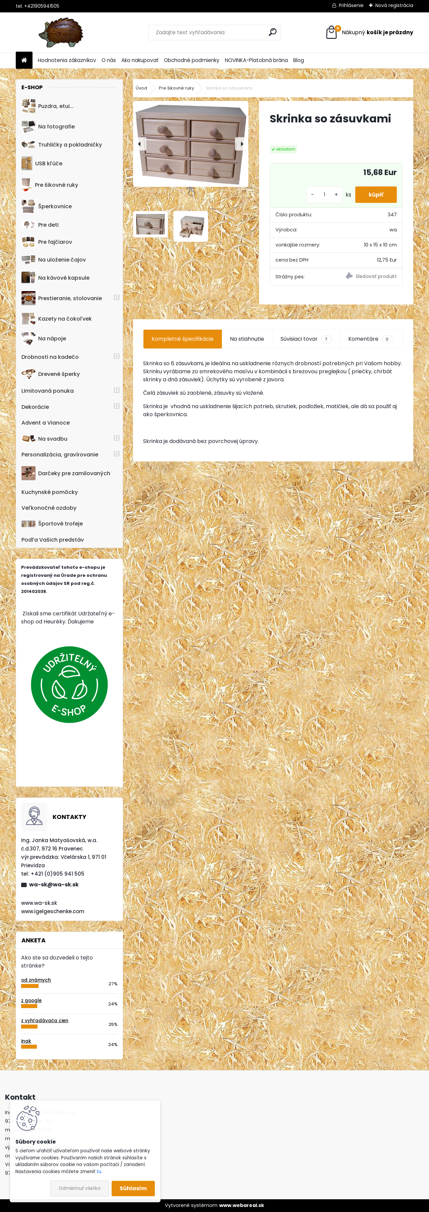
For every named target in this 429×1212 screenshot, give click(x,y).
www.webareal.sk (241, 1205)
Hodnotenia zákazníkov (67, 60)
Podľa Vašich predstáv (52, 540)
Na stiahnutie (247, 339)
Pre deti (40, 225)
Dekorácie (35, 407)
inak (26, 1041)
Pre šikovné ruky (49, 185)
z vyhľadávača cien (44, 1020)
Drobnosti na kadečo (50, 357)
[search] (273, 32)
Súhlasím (133, 1188)
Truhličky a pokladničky (61, 145)
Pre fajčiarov (46, 241)
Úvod (141, 88)
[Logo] (62, 32)
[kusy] (324, 195)
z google (31, 1000)
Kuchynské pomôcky (49, 492)
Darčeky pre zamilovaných (65, 473)
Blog (298, 60)
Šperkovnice (46, 206)
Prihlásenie (351, 5)
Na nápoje (43, 338)
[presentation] (139, 144)
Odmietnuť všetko (80, 1188)
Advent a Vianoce (45, 423)
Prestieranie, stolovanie (61, 298)
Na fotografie (48, 126)
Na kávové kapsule (55, 278)
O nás (109, 60)
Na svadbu (44, 439)
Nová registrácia (394, 5)
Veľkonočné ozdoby (48, 508)
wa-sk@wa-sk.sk (54, 884)
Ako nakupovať (140, 60)
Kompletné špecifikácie (182, 339)
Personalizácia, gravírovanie (59, 454)
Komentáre (370, 339)
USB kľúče (41, 163)
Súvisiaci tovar (306, 339)
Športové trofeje (52, 524)
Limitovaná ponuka (47, 391)
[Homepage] (24, 60)
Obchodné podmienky (192, 60)
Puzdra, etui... (47, 106)
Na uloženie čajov (53, 259)
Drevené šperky (50, 374)
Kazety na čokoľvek (56, 318)
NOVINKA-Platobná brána (256, 60)
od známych (36, 980)
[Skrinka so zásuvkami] (190, 144)
